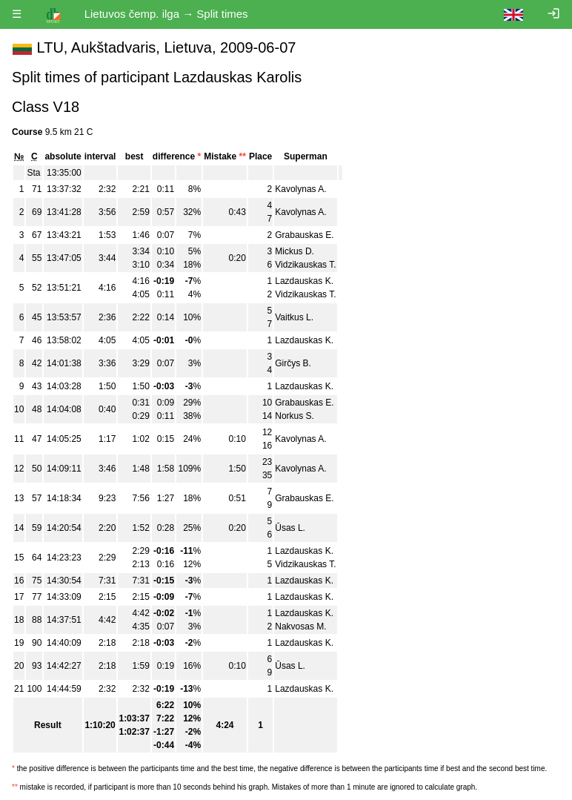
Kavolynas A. (300, 189)
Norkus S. (294, 416)
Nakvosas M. (300, 626)
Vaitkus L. (294, 317)
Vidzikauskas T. (305, 264)
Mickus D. (294, 251)
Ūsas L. (290, 528)
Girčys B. (293, 363)
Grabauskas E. (304, 235)
